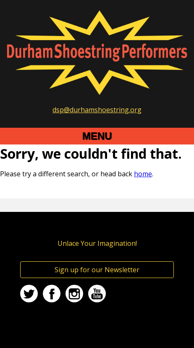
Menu (97, 136)
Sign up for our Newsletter (97, 269)
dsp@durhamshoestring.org (97, 109)
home (143, 173)
